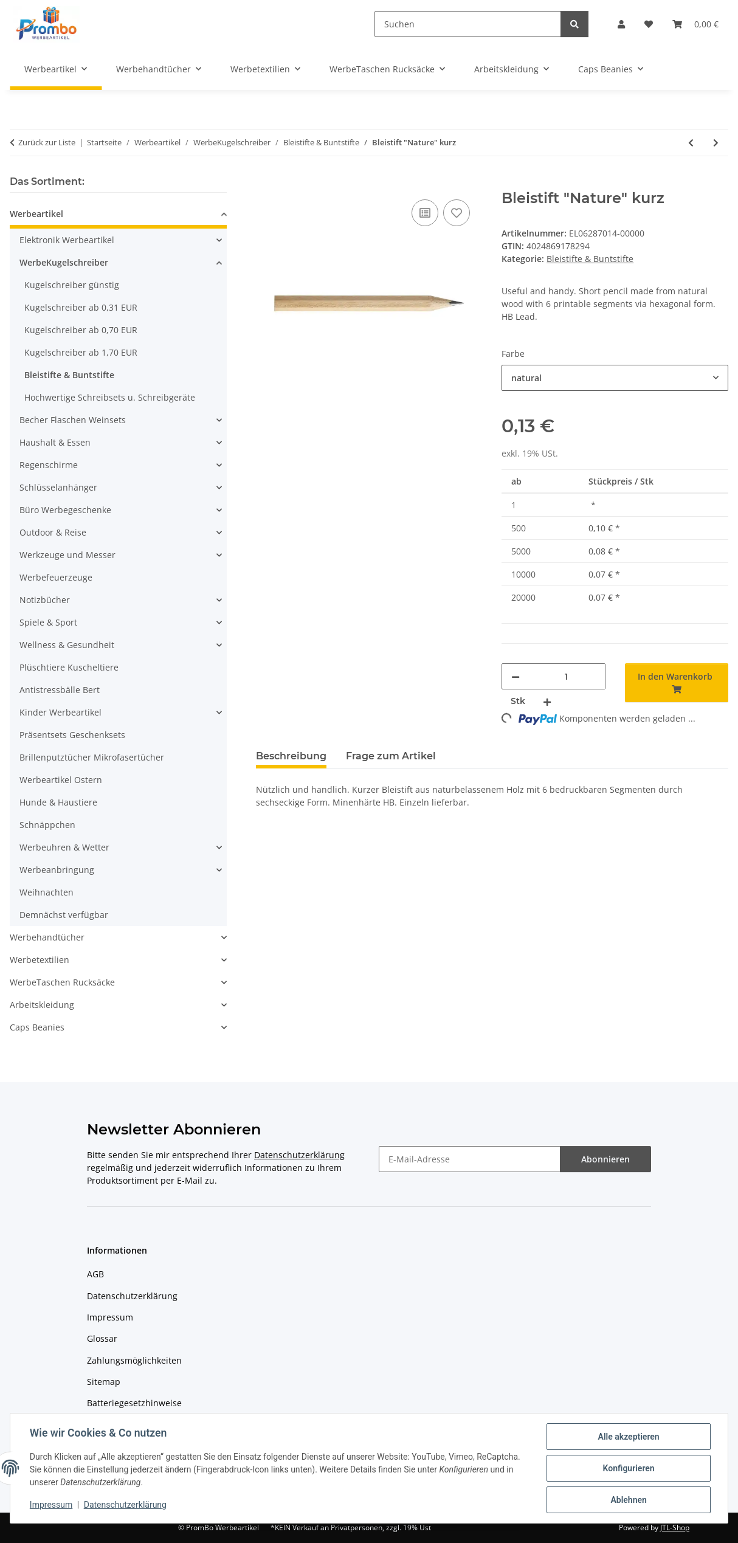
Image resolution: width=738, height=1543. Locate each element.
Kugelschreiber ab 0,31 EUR (80, 307)
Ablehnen (628, 1500)
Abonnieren (605, 1159)
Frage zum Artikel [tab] (391, 756)
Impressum (51, 1505)
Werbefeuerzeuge (55, 577)
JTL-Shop (674, 1527)
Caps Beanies (37, 1027)
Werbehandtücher (47, 937)
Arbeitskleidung (42, 1004)
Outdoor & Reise (52, 532)
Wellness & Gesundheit (66, 645)
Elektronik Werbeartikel (66, 240)
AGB (95, 1274)
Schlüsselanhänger (58, 487)
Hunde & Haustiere (58, 802)
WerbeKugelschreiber (63, 262)
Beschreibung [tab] (291, 756)
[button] (621, 24)
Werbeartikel (36, 213)
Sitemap (103, 1381)
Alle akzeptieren (628, 1436)
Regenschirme (48, 465)
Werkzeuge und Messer (67, 555)
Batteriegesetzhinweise (134, 1403)
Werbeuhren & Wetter (64, 847)
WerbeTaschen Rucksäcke (62, 982)
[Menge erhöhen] (547, 701)
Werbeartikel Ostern (60, 779)
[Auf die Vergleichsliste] (425, 212)
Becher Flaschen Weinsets (72, 420)
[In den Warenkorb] (265, 183)
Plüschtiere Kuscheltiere (69, 667)
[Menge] (566, 676)
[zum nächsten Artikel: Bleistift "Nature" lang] (715, 142)
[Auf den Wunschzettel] (456, 212)
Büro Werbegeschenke (65, 510)
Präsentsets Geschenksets (72, 734)
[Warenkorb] (695, 24)
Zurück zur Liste (46, 142)
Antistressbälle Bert (59, 690)
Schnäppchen (47, 824)
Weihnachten (46, 892)
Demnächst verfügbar (63, 914)
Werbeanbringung (56, 869)
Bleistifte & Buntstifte (590, 258)
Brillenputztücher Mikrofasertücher (91, 757)
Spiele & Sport (48, 622)
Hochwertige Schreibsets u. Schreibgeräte (109, 397)
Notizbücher (44, 600)
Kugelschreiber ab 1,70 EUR (80, 352)
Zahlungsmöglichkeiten (134, 1360)
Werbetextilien (39, 959)
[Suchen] (467, 24)
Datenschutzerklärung (125, 1505)
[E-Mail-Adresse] (469, 1159)
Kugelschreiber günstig (71, 285)
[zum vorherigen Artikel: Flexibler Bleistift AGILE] (690, 142)
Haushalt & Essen (55, 442)
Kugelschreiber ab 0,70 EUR (80, 330)
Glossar (102, 1338)
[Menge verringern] (515, 676)
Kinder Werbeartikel (60, 712)
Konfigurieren (628, 1468)
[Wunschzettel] (649, 24)
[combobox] (615, 378)
